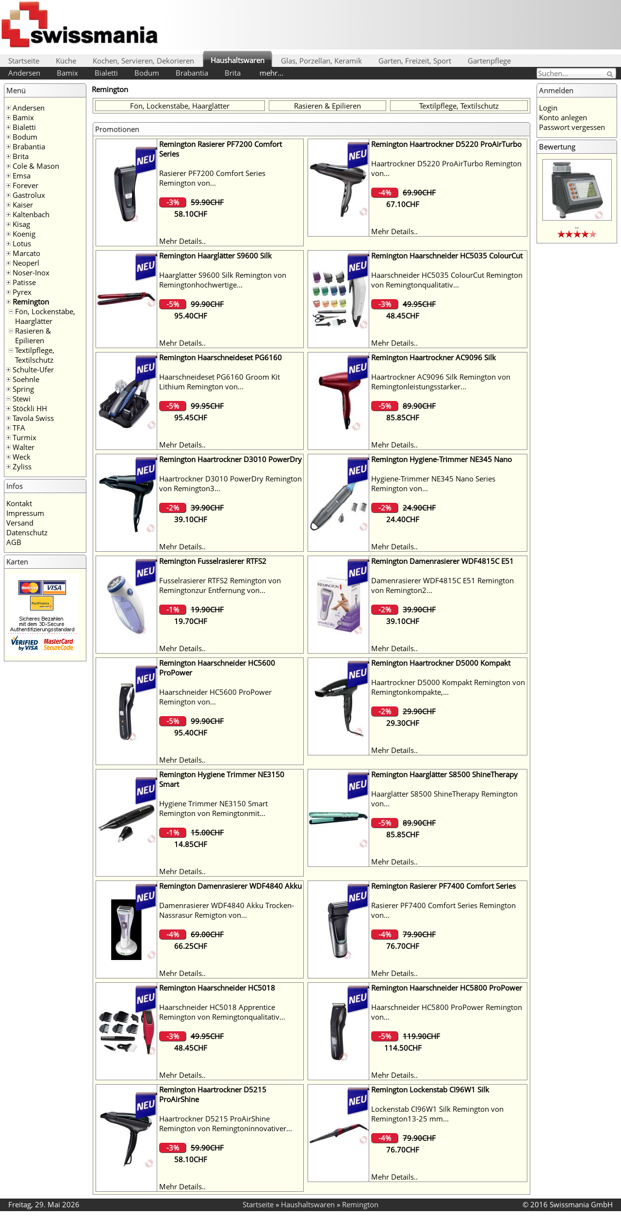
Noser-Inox (31, 272)
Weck (22, 457)
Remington (31, 301)
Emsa (22, 175)
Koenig (24, 234)
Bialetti (106, 73)
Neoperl (26, 263)
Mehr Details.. (182, 241)
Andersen (24, 73)
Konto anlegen (563, 117)
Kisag (21, 224)
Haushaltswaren (237, 60)
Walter (23, 447)
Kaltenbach (31, 214)
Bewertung (557, 146)
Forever (25, 185)
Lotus (22, 243)
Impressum (25, 513)
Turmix (24, 437)
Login (548, 107)
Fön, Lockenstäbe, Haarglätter (45, 316)
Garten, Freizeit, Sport (414, 60)
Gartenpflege (489, 60)
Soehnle (26, 379)
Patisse (24, 282)
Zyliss (22, 466)
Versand (19, 523)
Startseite (23, 60)
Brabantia (192, 73)
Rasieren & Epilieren (33, 335)
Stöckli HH (30, 408)
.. (577, 225)
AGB (13, 542)
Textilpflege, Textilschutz (34, 355)
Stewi (22, 398)
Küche (66, 60)
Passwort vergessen (572, 127)
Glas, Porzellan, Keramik (321, 60)
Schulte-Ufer (33, 369)
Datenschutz (27, 532)
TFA (19, 427)
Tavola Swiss (33, 418)
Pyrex (22, 292)
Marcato (26, 253)
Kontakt (19, 503)
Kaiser (23, 204)
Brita (233, 73)
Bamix (67, 73)
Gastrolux (29, 195)
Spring (23, 389)
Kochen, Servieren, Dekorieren (143, 60)
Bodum (146, 73)
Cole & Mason (36, 166)
